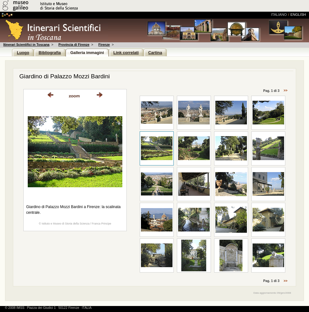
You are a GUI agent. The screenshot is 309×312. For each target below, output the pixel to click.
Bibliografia (49, 52)
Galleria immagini (87, 52)
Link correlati (126, 52)
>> (285, 91)
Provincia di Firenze (73, 44)
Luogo (23, 52)
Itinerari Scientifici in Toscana (26, 44)
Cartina (155, 52)
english (298, 14)
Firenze (104, 44)
